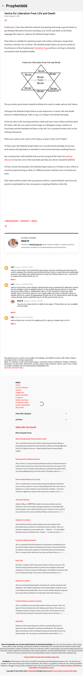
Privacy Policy (57, 671)
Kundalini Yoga (41, 48)
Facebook (39, 657)
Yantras (18, 390)
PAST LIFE (19, 560)
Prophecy (19, 397)
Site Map (73, 671)
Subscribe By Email (26, 427)
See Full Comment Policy (13, 368)
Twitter (32, 657)
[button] (5, 20)
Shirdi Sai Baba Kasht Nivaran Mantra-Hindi (31, 439)
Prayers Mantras (22, 388)
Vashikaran (20, 393)
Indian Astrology (22, 400)
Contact (66, 671)
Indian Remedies (22, 395)
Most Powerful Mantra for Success (28, 479)
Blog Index (20, 407)
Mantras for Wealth (23, 581)
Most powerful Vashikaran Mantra (28, 459)
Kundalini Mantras (11, 221)
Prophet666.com (36, 244)
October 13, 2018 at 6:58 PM (24, 284)
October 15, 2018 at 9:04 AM (24, 317)
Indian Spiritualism (23, 405)
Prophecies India (22, 402)
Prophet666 (16, 5)
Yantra (34, 221)
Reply (13, 279)
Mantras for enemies (23, 520)
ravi (12, 267)
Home (18, 385)
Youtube (47, 657)
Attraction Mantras (22, 500)
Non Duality (25, 221)
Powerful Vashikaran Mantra (26, 540)
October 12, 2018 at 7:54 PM (24, 267)
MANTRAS (19, 621)
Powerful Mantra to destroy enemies (29, 601)
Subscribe (55, 657)
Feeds (26, 657)
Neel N (20, 301)
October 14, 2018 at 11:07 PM (33, 301)
